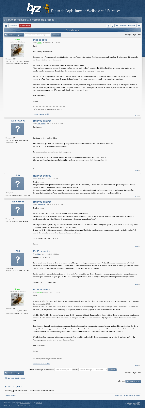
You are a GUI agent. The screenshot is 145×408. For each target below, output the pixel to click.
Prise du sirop (72, 30)
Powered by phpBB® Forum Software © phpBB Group (137, 403)
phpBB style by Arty (128, 403)
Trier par (83, 370)
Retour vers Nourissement (15, 378)
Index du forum (10, 395)
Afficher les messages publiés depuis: (50, 370)
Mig (18, 251)
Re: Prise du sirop (42, 121)
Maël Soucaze (25, 403)
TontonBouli (18, 201)
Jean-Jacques (18, 120)
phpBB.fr (39, 403)
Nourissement (134, 381)
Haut (136, 116)
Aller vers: (121, 381)
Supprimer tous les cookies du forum (127, 395)
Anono (18, 39)
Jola (18, 175)
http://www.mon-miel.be (41, 114)
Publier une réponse (15, 35)
